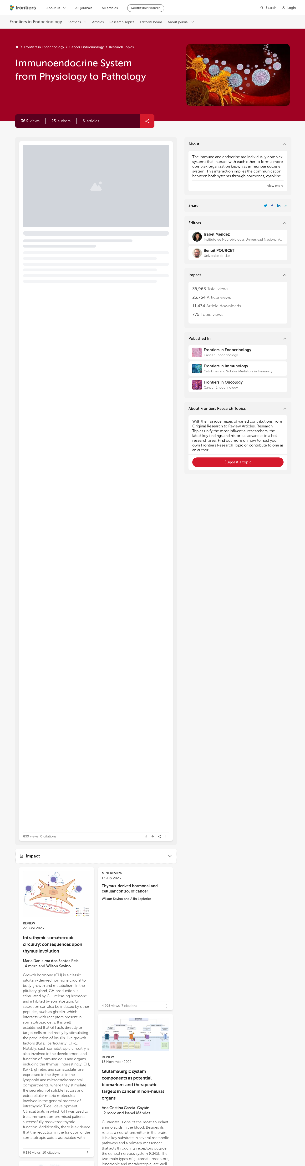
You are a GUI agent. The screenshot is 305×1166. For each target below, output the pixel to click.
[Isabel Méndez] (237, 237)
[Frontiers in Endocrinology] (237, 352)
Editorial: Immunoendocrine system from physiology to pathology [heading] (78, 167)
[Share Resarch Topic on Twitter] (265, 206)
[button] (61, 121)
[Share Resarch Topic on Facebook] (272, 206)
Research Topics (121, 47)
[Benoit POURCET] (237, 253)
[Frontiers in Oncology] (237, 385)
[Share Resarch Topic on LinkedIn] (279, 206)
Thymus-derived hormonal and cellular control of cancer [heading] (130, 888)
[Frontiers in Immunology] (237, 368)
